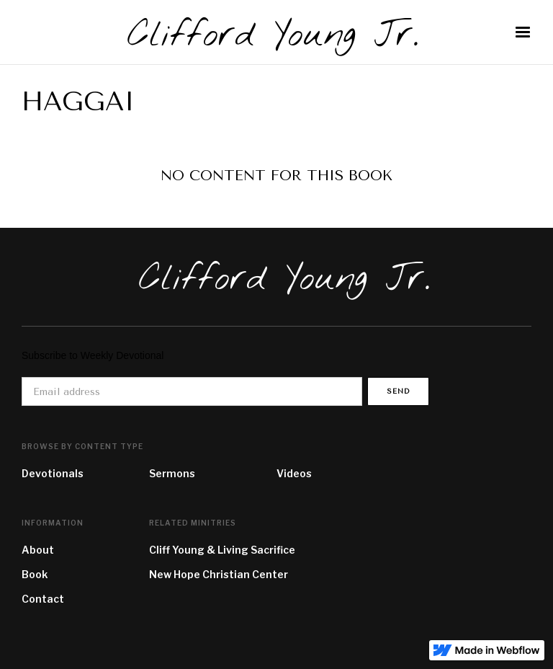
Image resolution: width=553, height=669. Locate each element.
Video (291, 473)
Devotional (50, 473)
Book (35, 574)
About (38, 550)
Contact (43, 599)
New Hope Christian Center (218, 574)
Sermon (169, 473)
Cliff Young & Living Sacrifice (222, 550)
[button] (522, 32)
